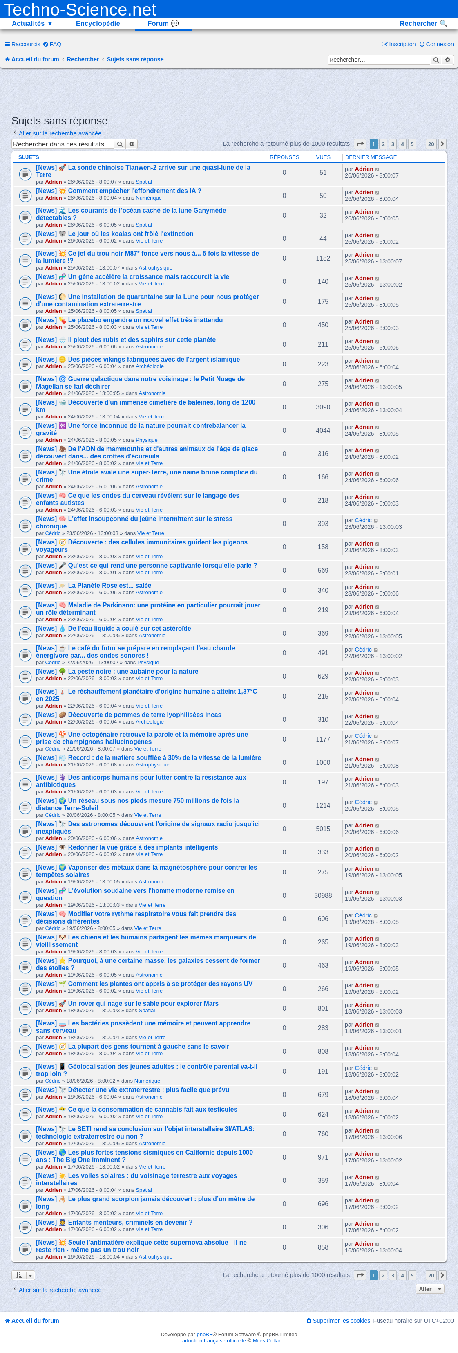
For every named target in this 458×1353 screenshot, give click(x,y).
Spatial (144, 182)
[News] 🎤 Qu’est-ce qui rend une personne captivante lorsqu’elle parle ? (146, 565)
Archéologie (150, 366)
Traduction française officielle (211, 1340)
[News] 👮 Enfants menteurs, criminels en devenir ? (114, 1222)
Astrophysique (155, 268)
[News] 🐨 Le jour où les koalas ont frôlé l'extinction (115, 233)
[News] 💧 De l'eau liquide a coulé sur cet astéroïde (113, 628)
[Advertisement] (229, 90)
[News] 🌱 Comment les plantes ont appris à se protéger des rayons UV (144, 983)
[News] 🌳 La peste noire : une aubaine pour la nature (117, 671)
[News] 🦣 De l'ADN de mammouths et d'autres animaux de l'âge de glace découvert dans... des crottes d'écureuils (147, 452)
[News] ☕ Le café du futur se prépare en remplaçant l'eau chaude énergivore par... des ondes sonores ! (135, 652)
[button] (360, 144)
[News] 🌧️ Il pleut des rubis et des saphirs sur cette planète (126, 339)
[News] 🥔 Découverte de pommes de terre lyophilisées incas (128, 714)
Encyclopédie (98, 23)
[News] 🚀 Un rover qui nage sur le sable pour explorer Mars (127, 1003)
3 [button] (392, 144)
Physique (146, 440)
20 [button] (431, 144)
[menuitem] (52, 44)
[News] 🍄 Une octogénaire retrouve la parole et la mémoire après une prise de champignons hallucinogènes (142, 738)
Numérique (149, 198)
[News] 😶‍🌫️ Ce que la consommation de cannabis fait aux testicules (136, 1109)
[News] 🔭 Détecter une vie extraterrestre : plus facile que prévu (132, 1089)
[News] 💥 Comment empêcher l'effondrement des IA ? (118, 190)
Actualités (33, 23)
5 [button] (412, 144)
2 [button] (383, 144)
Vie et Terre (149, 241)
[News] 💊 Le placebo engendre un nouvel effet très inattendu (129, 320)
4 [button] (402, 144)
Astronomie (149, 347)
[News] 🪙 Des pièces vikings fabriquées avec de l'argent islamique (138, 359)
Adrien (53, 182)
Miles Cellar (267, 1340)
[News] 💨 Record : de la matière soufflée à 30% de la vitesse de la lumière (148, 757)
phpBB (205, 1334)
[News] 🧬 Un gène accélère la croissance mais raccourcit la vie (132, 276)
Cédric (52, 533)
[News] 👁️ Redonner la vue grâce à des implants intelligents (127, 847)
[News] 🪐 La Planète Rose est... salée (93, 585)
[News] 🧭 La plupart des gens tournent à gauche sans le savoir (132, 1046)
